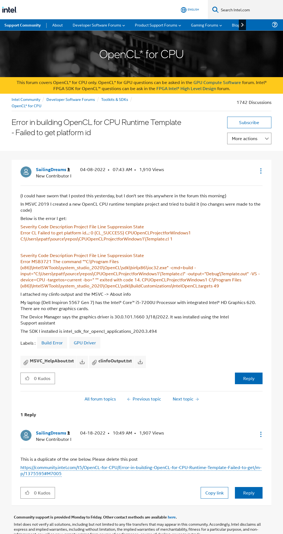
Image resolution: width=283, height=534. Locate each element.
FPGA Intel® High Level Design (186, 69)
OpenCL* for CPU (26, 86)
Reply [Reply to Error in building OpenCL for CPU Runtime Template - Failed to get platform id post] (249, 359)
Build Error (52, 323)
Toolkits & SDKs (114, 80)
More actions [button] (244, 119)
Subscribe (249, 103)
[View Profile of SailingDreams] (53, 150)
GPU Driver (85, 323)
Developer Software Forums (70, 80)
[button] (260, 151)
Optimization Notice (151, 522)
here (172, 497)
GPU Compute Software (217, 63)
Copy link (214, 473)
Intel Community (26, 80)
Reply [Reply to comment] (249, 473)
